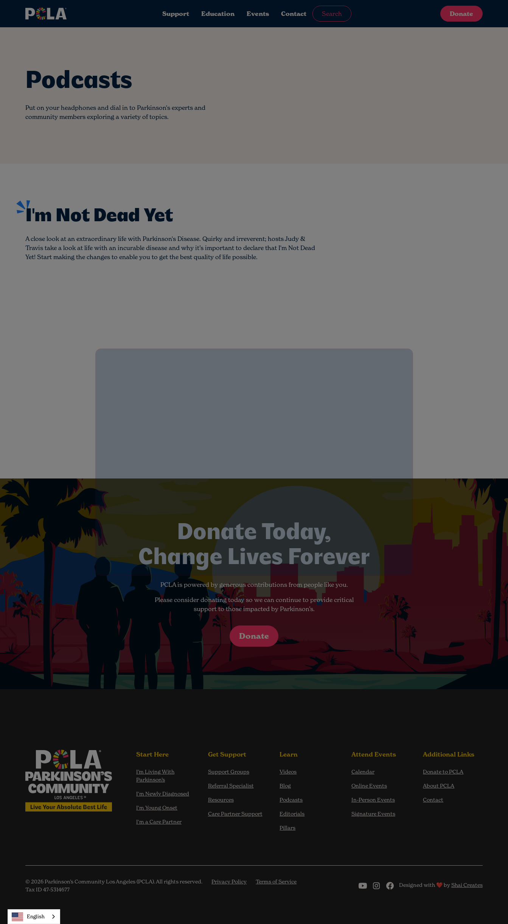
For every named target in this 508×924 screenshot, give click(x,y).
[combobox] (34, 916)
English (28, 916)
